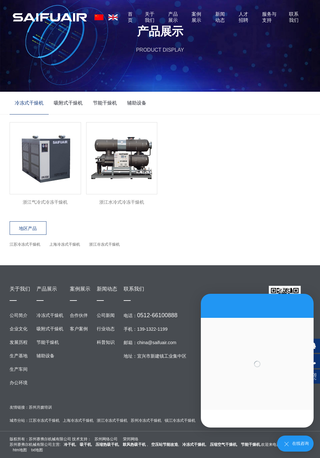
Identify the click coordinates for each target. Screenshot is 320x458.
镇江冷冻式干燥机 (180, 420)
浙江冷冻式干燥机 (104, 244)
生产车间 (19, 369)
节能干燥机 (105, 103)
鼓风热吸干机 (135, 444)
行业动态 (106, 328)
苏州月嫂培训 (40, 407)
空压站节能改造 (164, 444)
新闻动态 (220, 17)
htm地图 (20, 450)
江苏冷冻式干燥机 (25, 244)
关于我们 (149, 17)
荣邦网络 (130, 439)
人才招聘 (243, 17)
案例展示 (196, 17)
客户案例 (79, 328)
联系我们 (294, 17)
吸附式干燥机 (68, 103)
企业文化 (19, 328)
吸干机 (85, 444)
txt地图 (37, 450)
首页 (130, 17)
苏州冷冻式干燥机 (146, 420)
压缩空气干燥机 (223, 444)
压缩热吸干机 (107, 444)
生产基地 (19, 355)
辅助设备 (136, 103)
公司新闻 (106, 315)
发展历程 (19, 342)
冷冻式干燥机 (29, 103)
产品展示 (173, 17)
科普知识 (106, 342)
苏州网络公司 (106, 439)
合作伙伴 (79, 315)
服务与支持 (269, 17)
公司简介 (19, 315)
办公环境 (19, 382)
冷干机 (69, 444)
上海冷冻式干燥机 (64, 244)
